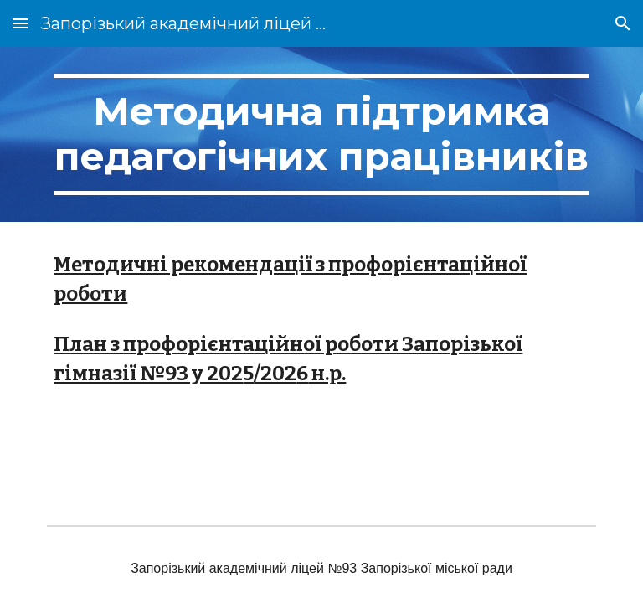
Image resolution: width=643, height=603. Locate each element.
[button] (20, 23)
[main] (321, 134)
